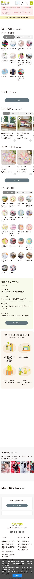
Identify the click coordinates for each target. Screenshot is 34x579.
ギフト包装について (7, 544)
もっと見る (17, 100)
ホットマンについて (23, 541)
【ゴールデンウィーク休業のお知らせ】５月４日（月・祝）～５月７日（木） (16, 13)
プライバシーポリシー (16, 571)
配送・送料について (7, 551)
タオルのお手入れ (23, 550)
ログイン (22, 4)
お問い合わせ (17, 505)
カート (26, 4)
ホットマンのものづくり (25, 544)
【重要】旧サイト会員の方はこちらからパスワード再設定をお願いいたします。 (16, 8)
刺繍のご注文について (8, 541)
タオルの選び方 (22, 547)
